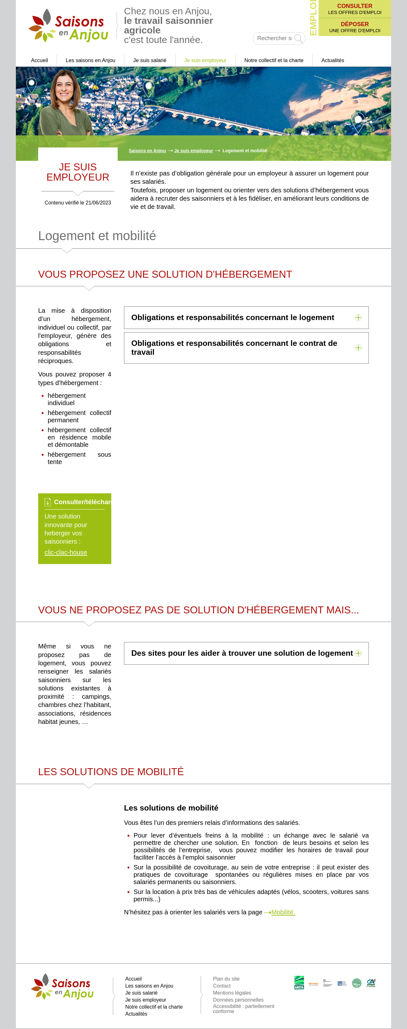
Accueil (39, 60)
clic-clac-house (66, 552)
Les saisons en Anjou (90, 60)
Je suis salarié (150, 60)
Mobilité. (283, 912)
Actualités (332, 60)
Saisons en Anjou (147, 150)
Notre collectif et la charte (274, 60)
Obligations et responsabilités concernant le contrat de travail (234, 347)
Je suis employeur (205, 60)
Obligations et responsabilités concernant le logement (232, 317)
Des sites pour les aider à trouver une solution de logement (242, 653)
